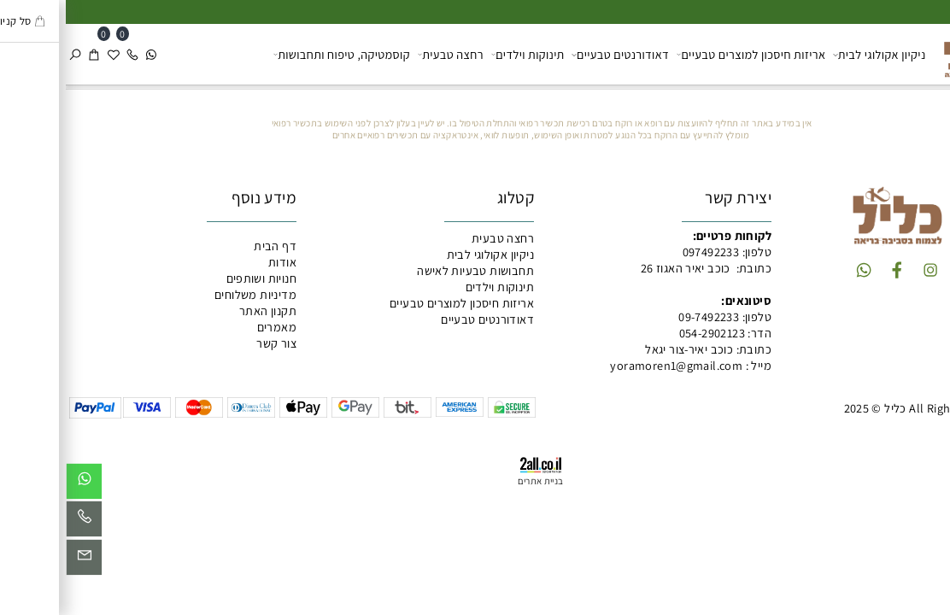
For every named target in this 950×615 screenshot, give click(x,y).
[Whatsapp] (85, 54)
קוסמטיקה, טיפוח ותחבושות (276, 54)
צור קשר (211, 343)
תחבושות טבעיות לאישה (409, 270)
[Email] (18, 560)
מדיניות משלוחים (190, 294)
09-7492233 (643, 316)
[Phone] (66, 54)
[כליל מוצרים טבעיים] (906, 53)
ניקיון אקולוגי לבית (813, 54)
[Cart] (28, 54)
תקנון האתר (202, 310)
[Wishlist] (48, 54)
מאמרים (211, 327)
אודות (216, 262)
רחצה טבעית (385, 54)
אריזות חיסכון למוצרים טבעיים (685, 54)
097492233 (645, 251)
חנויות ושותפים (196, 278)
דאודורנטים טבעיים (554, 54)
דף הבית (209, 245)
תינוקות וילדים (462, 54)
